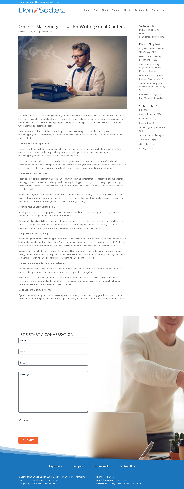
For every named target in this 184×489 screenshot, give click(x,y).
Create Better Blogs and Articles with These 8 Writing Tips (152, 87)
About (105, 10)
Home (87, 10)
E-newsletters (145, 118)
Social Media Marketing (150, 135)
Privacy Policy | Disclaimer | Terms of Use (38, 480)
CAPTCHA (23, 419)
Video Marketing (146, 144)
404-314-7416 (152, 30)
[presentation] (40, 428)
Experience (55, 466)
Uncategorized (146, 139)
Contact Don (127, 466)
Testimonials (141, 10)
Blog (96, 10)
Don (23, 31)
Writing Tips (144, 148)
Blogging (143, 109)
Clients (127, 10)
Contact (156, 10)
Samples (116, 10)
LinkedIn (86, 221)
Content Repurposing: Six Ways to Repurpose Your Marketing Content (150, 68)
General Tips (46, 31)
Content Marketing (148, 114)
